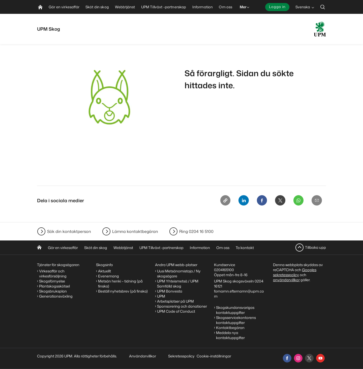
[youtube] (320, 358)
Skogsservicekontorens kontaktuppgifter (236, 320)
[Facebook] (258, 200)
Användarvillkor (143, 356)
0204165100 (224, 269)
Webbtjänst (123, 247)
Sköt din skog (95, 247)
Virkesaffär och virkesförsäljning (53, 273)
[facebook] (287, 358)
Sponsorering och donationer (182, 306)
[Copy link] (220, 200)
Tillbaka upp (315, 247)
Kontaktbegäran (230, 327)
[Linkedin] (239, 200)
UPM (161, 296)
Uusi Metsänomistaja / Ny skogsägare (179, 273)
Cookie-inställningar (214, 356)
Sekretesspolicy (181, 356)
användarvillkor (286, 279)
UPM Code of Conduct (176, 311)
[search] (322, 7)
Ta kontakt (245, 247)
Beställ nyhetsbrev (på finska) (123, 291)
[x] (309, 358)
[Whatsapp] (297, 200)
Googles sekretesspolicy (294, 272)
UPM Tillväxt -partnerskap (161, 247)
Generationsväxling (56, 296)
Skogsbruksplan (53, 291)
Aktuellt (104, 271)
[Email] (316, 200)
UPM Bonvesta (169, 291)
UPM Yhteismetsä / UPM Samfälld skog (177, 283)
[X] (278, 200)
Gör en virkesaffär (63, 247)
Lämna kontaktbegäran (135, 231)
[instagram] (298, 358)
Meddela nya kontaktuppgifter (230, 335)
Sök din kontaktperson (69, 231)
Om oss (222, 247)
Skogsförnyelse (52, 281)
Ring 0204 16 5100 (196, 231)
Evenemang (108, 276)
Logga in (277, 6)
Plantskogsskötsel (54, 286)
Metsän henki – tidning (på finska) (120, 283)
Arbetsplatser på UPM (175, 301)
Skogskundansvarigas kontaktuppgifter (235, 310)
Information (200, 247)
